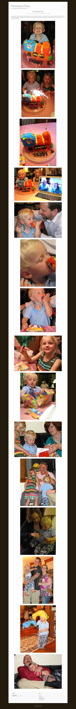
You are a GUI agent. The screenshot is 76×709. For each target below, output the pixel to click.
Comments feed (41, 698)
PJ (47, 13)
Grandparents (45, 13)
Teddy (49, 13)
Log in (40, 695)
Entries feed (41, 697)
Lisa (33, 13)
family (41, 13)
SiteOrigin (39, 706)
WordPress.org (41, 699)
